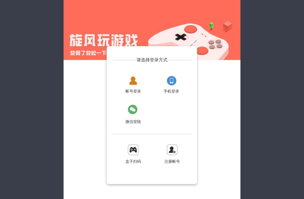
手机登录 (171, 91)
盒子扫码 (133, 161)
